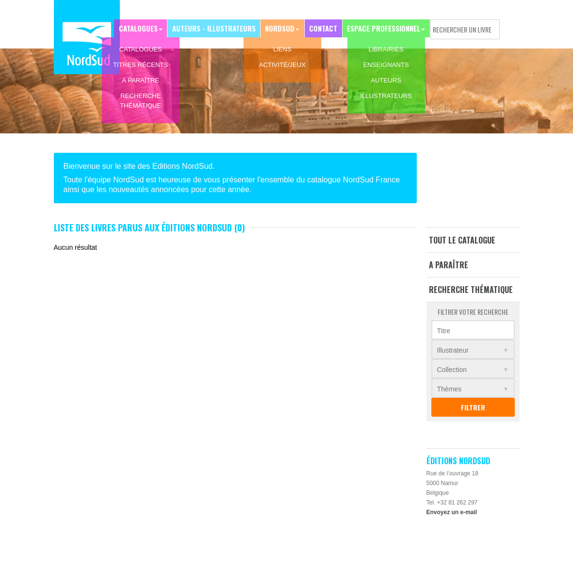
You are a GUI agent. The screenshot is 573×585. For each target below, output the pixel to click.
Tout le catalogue (462, 240)
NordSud (283, 27)
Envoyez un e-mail (451, 512)
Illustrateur (453, 350)
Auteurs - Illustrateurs (219, 27)
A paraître (448, 265)
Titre (443, 331)
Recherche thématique (471, 289)
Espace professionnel (384, 27)
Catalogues (145, 27)
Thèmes (449, 389)
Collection (452, 370)
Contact (325, 27)
